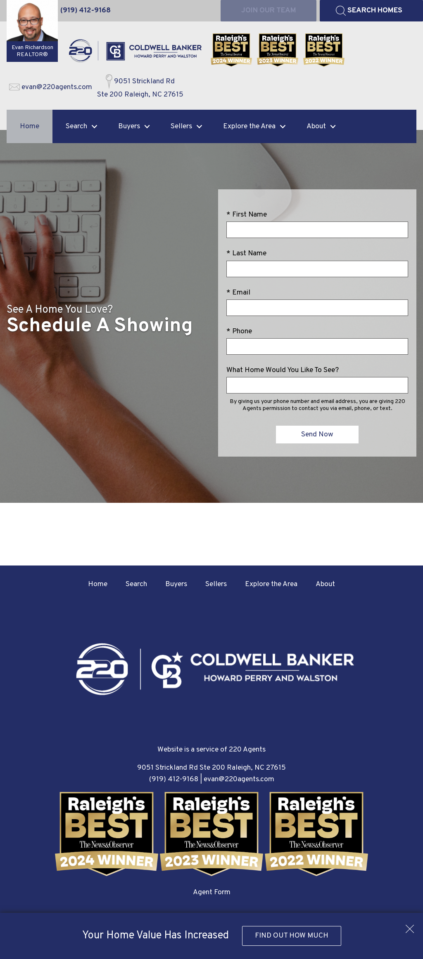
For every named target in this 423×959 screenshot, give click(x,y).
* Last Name (246, 253)
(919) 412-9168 (173, 779)
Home (29, 126)
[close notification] (409, 926)
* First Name (246, 214)
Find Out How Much (291, 935)
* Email (238, 292)
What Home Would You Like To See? (282, 370)
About (325, 584)
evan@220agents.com (239, 779)
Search (136, 584)
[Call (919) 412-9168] (85, 10)
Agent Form (212, 892)
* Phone (239, 331)
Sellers (216, 584)
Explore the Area (271, 584)
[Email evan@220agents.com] (50, 87)
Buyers (176, 584)
